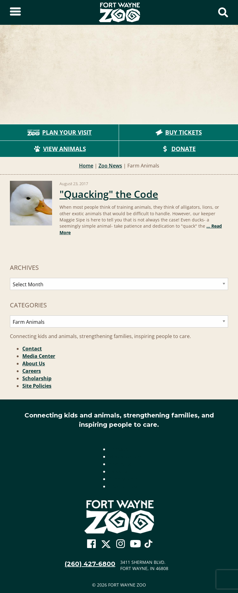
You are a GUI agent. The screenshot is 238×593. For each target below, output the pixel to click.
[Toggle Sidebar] (15, 12)
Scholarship (36, 378)
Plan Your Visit (59, 132)
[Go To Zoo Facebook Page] (91, 544)
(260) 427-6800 (90, 564)
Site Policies (36, 385)
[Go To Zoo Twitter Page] (106, 545)
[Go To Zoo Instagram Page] (120, 544)
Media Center (38, 356)
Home (86, 165)
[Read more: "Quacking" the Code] (31, 203)
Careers (31, 371)
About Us (33, 363)
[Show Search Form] (223, 12)
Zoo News (110, 165)
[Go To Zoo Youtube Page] (135, 544)
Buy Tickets (178, 132)
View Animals (59, 149)
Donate (178, 149)
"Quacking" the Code (109, 194)
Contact (32, 348)
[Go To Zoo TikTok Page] (148, 545)
